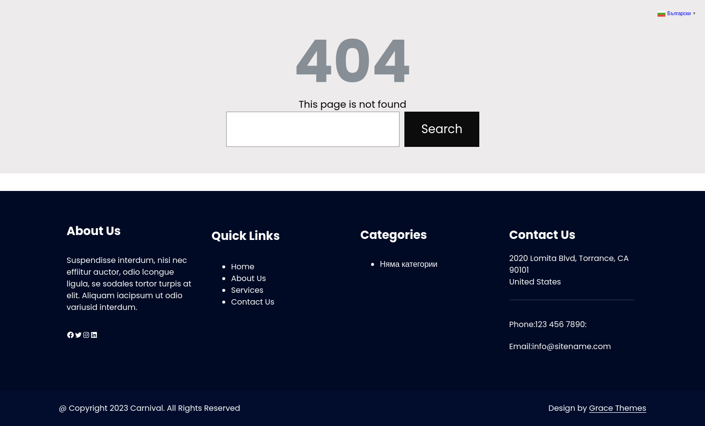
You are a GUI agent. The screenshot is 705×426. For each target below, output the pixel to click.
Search (441, 129)
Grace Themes (617, 408)
